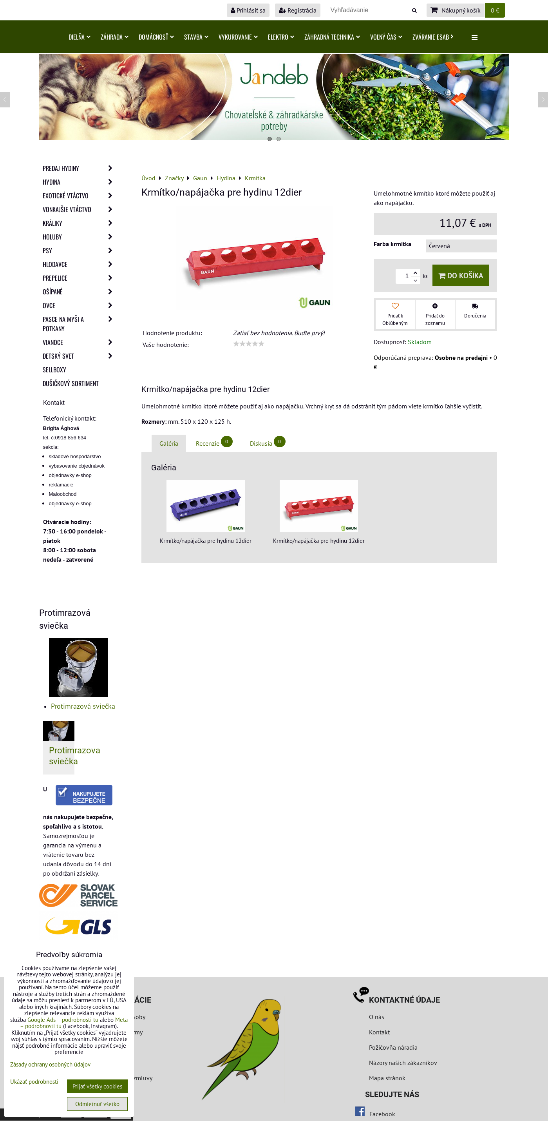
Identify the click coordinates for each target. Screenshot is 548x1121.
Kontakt (379, 1032)
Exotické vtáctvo (80, 195)
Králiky (80, 223)
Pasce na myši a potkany (80, 323)
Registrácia (298, 10)
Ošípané (80, 291)
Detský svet (80, 356)
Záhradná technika (332, 37)
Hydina (80, 182)
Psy (80, 250)
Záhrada (114, 37)
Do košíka (460, 275)
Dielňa (79, 37)
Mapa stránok (387, 1078)
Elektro (281, 37)
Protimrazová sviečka (83, 706)
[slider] (248, 344)
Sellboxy (54, 369)
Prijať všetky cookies (97, 1086)
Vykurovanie (238, 37)
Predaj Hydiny (80, 168)
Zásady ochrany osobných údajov (50, 1064)
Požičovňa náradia (393, 1047)
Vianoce (80, 342)
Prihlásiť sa (248, 10)
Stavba (196, 37)
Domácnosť (156, 37)
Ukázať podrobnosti (34, 1082)
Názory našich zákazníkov (403, 1063)
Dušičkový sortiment (71, 383)
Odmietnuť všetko (97, 1104)
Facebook (382, 1114)
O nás (376, 1017)
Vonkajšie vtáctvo (80, 209)
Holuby (80, 236)
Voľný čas (386, 37)
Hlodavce (80, 264)
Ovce (80, 305)
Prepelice (80, 278)
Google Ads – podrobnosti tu (62, 1019)
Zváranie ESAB (433, 37)
